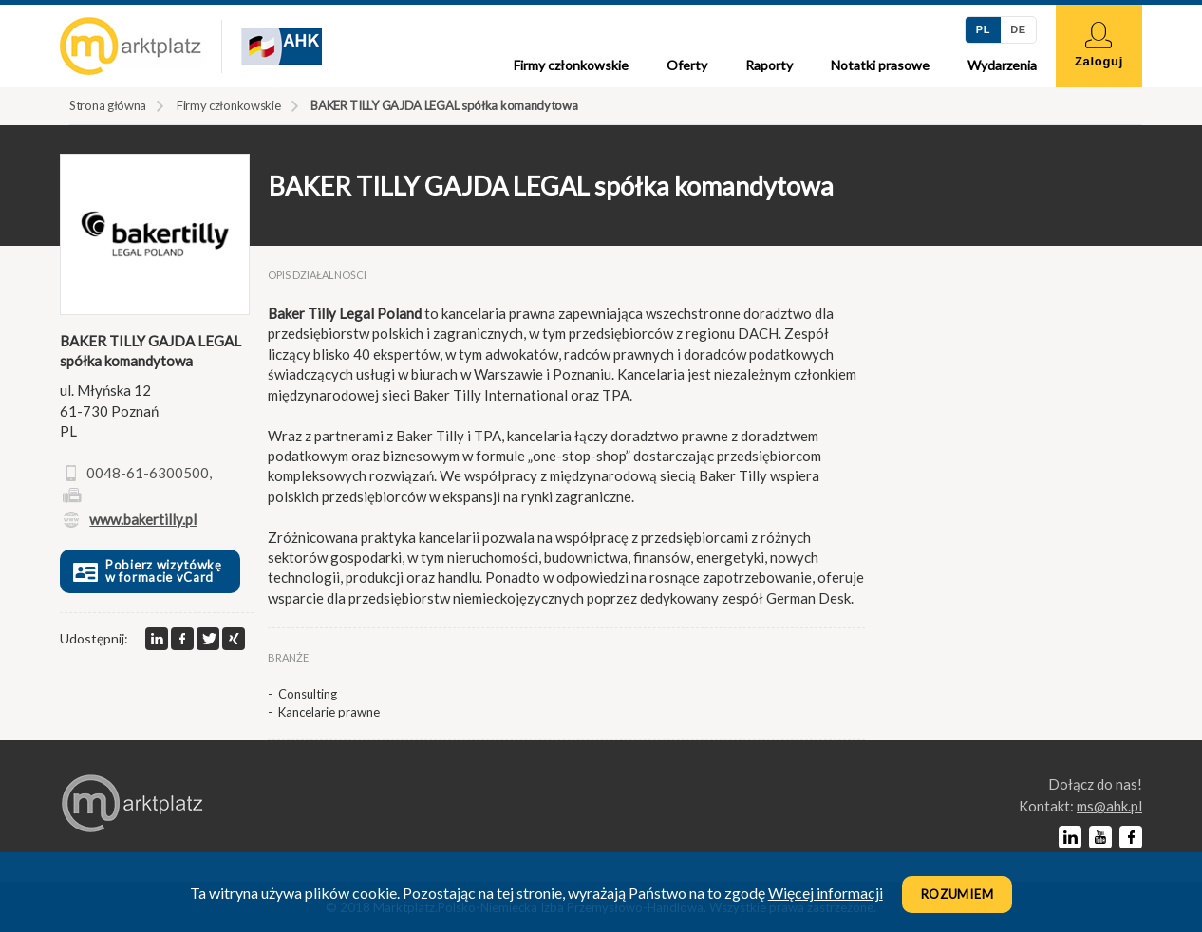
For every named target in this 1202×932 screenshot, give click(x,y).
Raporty (769, 65)
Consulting (307, 693)
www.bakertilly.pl (143, 519)
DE (1017, 29)
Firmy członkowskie (571, 65)
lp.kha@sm (1109, 805)
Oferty (687, 65)
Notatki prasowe (880, 65)
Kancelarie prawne (329, 711)
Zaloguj (1099, 45)
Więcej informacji (825, 893)
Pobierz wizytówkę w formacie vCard (145, 571)
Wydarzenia (1002, 65)
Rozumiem (957, 894)
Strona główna (107, 105)
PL (983, 29)
